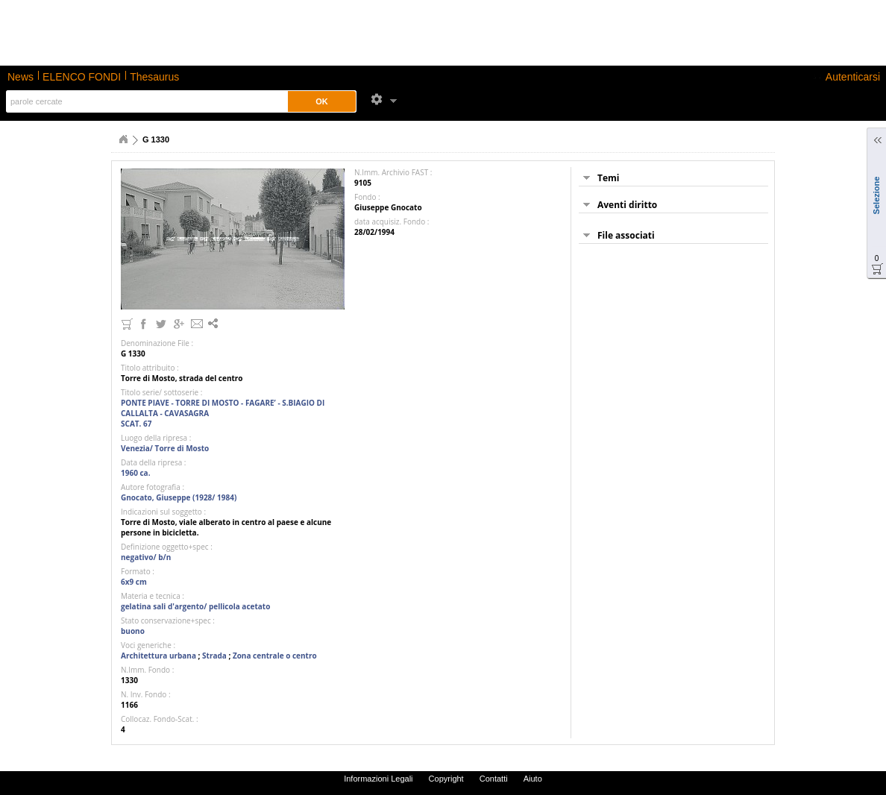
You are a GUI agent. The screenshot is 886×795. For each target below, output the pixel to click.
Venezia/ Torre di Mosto (165, 448)
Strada (214, 655)
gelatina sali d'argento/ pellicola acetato (195, 606)
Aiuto (533, 778)
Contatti (494, 778)
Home (123, 139)
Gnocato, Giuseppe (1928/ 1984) (178, 497)
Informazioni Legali (378, 778)
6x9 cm (134, 581)
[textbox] (144, 101)
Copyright (446, 778)
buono (133, 631)
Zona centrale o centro (275, 655)
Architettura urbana (158, 655)
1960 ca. (136, 473)
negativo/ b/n (146, 557)
